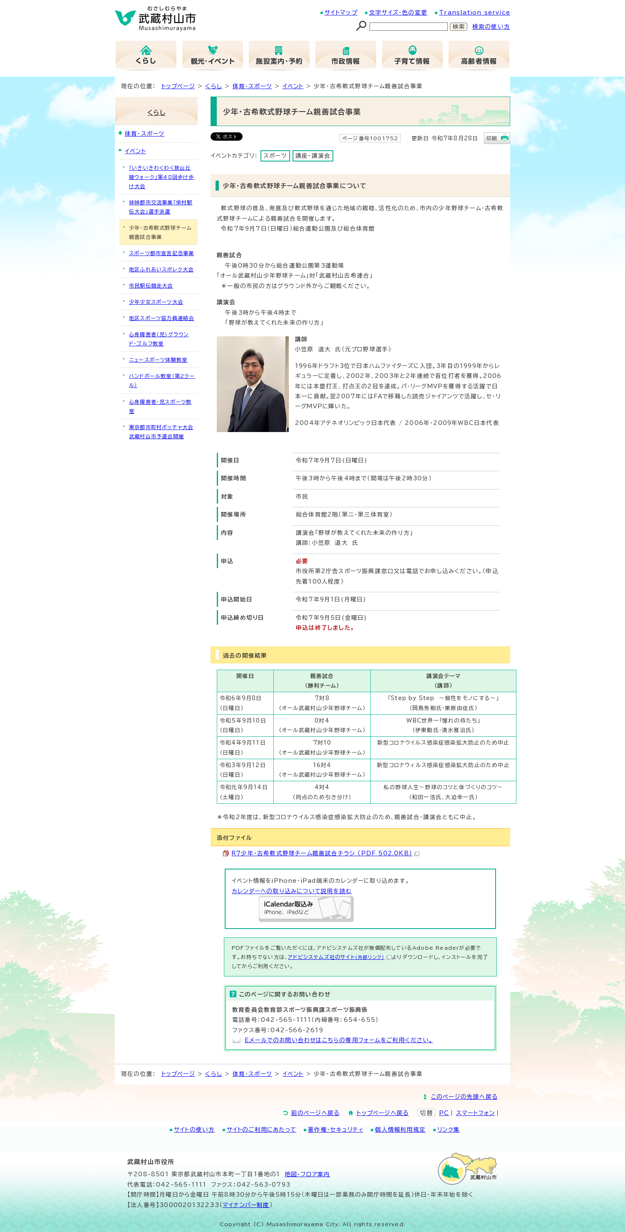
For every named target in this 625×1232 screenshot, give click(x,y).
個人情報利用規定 (400, 1130)
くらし (213, 86)
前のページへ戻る (315, 1113)
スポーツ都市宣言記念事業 (161, 253)
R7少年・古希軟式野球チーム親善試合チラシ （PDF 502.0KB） (325, 853)
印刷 (491, 138)
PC (444, 1113)
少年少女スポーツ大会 (156, 301)
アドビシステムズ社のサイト (340, 956)
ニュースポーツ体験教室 (158, 359)
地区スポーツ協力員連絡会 (161, 317)
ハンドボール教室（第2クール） (162, 380)
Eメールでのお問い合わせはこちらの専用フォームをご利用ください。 (339, 1040)
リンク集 (448, 1130)
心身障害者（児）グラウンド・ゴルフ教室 (158, 339)
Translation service (474, 12)
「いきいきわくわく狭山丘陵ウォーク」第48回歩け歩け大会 (161, 177)
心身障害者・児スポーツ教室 (160, 406)
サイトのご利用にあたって (261, 1130)
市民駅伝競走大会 (151, 285)
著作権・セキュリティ (335, 1130)
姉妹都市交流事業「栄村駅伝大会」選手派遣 (160, 207)
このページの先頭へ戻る (464, 1097)
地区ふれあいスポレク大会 (161, 269)
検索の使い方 (491, 27)
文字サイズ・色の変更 (398, 12)
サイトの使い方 (194, 1130)
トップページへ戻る (383, 1113)
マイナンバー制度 (246, 1205)
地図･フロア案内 (307, 1174)
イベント (293, 86)
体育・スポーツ (252, 86)
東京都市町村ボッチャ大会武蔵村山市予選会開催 (161, 432)
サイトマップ (341, 12)
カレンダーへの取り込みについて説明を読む (292, 891)
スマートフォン (475, 1113)
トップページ (178, 86)
